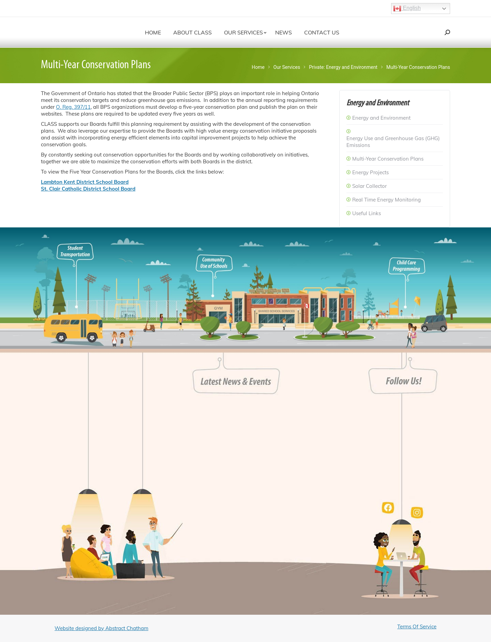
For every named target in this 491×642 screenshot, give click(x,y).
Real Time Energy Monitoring (386, 199)
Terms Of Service (416, 626)
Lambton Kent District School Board (85, 182)
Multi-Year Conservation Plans (387, 158)
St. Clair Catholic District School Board (88, 188)
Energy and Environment (381, 118)
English (407, 8)
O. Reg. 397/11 (73, 107)
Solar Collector (369, 186)
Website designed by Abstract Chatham (101, 628)
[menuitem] (153, 32)
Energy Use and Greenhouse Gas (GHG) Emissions (393, 141)
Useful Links (366, 213)
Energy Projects (370, 172)
